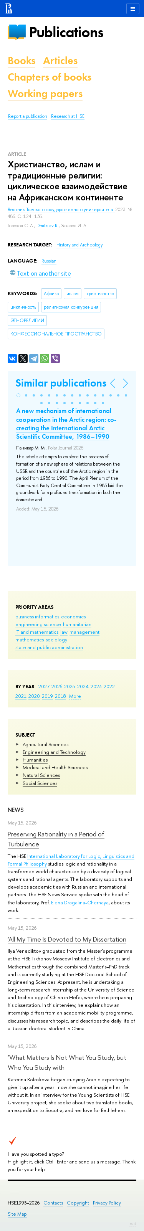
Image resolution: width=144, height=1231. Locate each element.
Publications (66, 32)
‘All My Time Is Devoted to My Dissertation (67, 939)
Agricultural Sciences (45, 744)
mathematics (29, 639)
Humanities (35, 759)
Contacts (53, 1203)
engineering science (38, 624)
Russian (48, 261)
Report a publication (27, 116)
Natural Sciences (41, 775)
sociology (56, 639)
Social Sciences (40, 783)
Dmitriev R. (47, 226)
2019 (47, 695)
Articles (60, 60)
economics (73, 616)
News (16, 810)
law (64, 631)
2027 (44, 686)
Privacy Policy (107, 1203)
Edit (132, 1223)
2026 (56, 686)
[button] (18, 395)
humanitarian (77, 624)
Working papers (45, 93)
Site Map (17, 1214)
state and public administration (49, 647)
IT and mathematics (36, 631)
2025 (69, 686)
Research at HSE (67, 116)
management (84, 631)
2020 (34, 695)
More (75, 695)
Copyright (78, 1203)
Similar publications (60, 383)
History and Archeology (79, 245)
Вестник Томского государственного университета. (61, 210)
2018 (60, 695)
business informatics (37, 616)
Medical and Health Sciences (55, 767)
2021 (20, 695)
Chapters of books (49, 77)
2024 (83, 686)
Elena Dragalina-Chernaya (80, 902)
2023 (96, 686)
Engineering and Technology (54, 752)
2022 (109, 686)
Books (21, 60)
